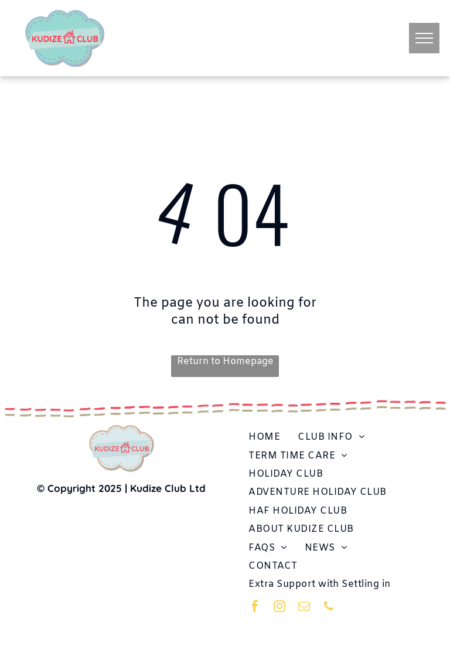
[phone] (329, 607)
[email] (304, 607)
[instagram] (279, 607)
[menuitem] (264, 437)
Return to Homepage (225, 361)
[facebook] (255, 607)
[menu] (424, 38)
